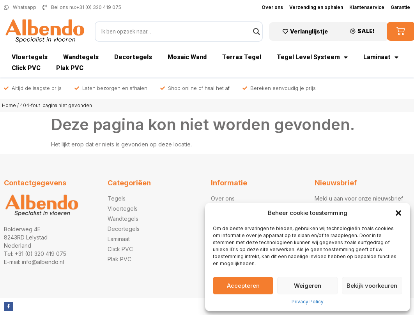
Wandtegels (81, 57)
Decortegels (133, 57)
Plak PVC (69, 68)
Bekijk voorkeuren (372, 285)
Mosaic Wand (187, 57)
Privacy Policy (308, 301)
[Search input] (175, 31)
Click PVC (26, 68)
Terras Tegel (241, 57)
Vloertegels (30, 57)
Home (9, 105)
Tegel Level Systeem (312, 57)
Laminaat (380, 57)
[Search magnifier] (256, 31)
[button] (398, 213)
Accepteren (243, 285)
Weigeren (307, 285)
